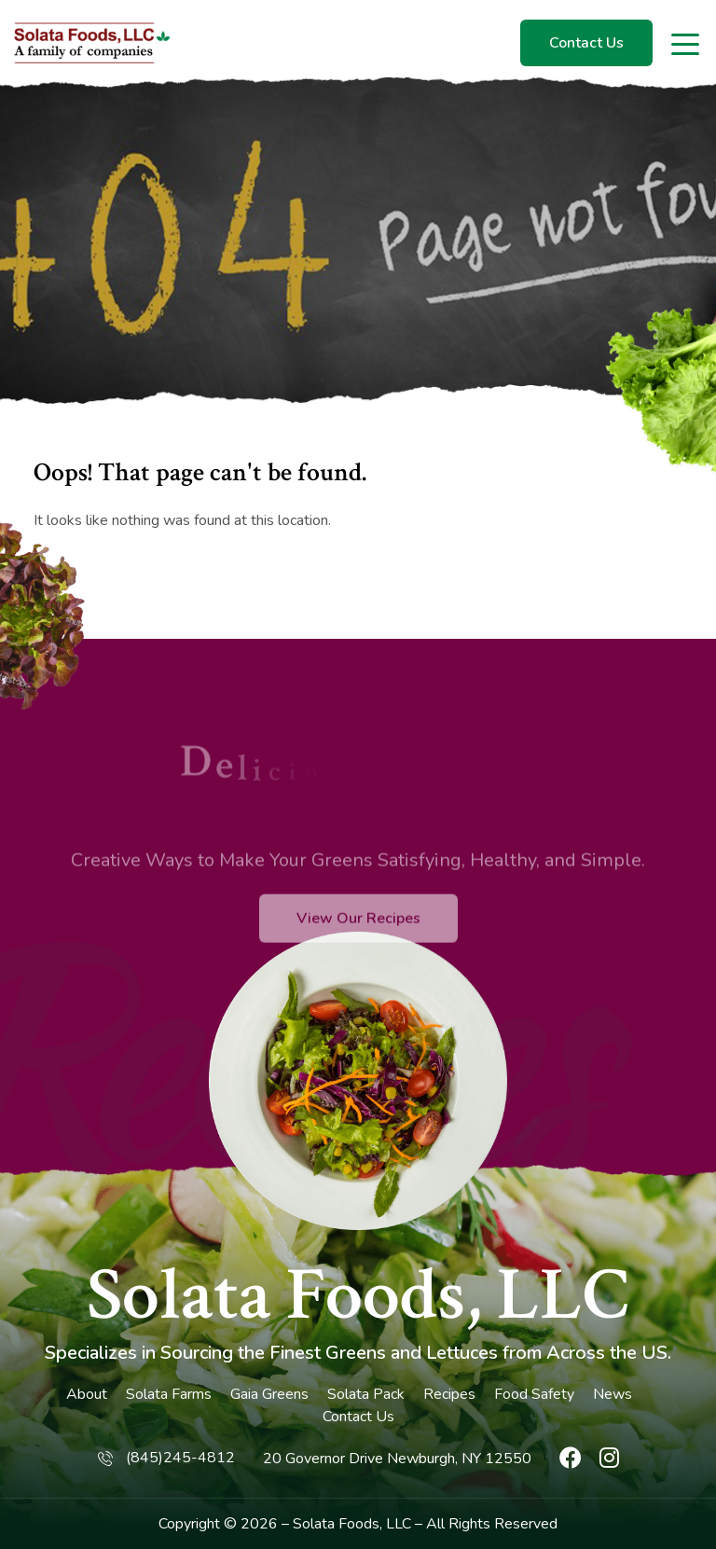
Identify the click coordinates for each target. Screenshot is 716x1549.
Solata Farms (169, 1394)
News (612, 1394)
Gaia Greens (269, 1394)
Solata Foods (336, 1524)
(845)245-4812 (180, 1457)
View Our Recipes (358, 953)
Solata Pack (366, 1394)
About (86, 1394)
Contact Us (586, 43)
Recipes (449, 1394)
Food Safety (534, 1394)
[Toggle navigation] (686, 43)
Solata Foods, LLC (358, 1295)
